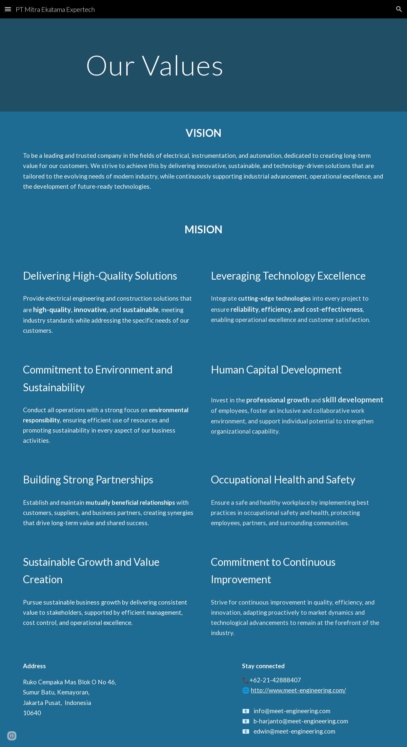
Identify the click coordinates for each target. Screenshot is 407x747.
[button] (8, 9)
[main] (203, 64)
